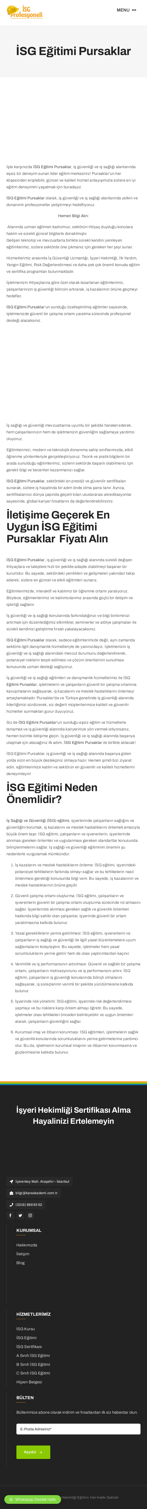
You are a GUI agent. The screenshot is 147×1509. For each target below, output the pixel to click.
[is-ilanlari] (42, 1270)
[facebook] (10, 1215)
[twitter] (20, 1215)
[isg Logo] (25, 6)
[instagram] (30, 1215)
